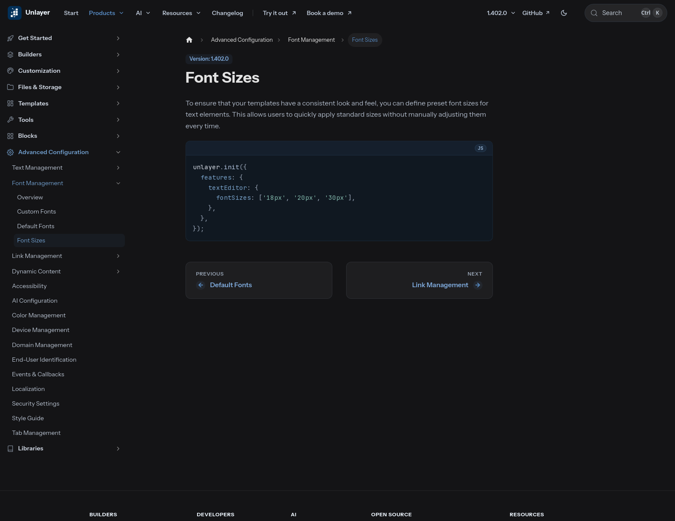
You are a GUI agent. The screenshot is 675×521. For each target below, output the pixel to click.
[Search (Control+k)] (626, 13)
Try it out (275, 13)
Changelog (227, 13)
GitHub (536, 13)
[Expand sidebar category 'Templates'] (118, 103)
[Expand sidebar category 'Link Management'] (118, 256)
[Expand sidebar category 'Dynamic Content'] (118, 271)
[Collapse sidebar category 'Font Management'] (118, 183)
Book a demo (325, 13)
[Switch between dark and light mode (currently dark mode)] (564, 13)
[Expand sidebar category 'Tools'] (118, 119)
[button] (64, 38)
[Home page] (188, 40)
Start (71, 13)
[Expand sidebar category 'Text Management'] (118, 167)
